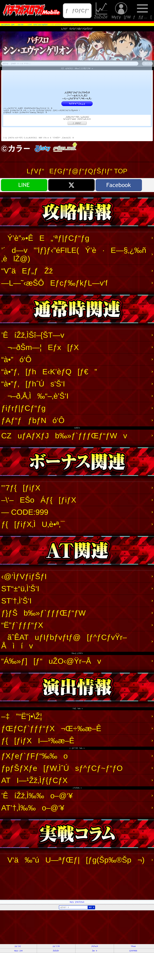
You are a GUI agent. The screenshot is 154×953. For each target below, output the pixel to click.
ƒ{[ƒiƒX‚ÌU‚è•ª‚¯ (33, 524)
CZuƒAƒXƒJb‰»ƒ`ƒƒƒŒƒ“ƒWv (64, 435)
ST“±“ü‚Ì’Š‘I (20, 588)
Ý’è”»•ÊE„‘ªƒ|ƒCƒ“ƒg (45, 238)
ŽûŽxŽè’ (101, 10)
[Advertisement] (72, 883)
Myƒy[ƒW (121, 10)
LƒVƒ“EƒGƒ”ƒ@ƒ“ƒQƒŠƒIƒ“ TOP (77, 171)
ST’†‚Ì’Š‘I (16, 600)
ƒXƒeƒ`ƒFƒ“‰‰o (34, 756)
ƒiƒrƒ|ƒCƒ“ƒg (23, 408)
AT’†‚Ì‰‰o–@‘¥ (32, 807)
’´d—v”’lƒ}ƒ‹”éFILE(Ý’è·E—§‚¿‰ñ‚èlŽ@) (73, 254)
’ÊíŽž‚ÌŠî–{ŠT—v (32, 335)
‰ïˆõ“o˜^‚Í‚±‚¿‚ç (77, 103)
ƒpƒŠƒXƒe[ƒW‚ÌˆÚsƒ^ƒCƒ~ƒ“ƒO (62, 768)
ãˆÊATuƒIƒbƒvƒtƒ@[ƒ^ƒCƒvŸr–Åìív (64, 641)
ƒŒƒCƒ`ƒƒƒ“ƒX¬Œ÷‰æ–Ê (51, 728)
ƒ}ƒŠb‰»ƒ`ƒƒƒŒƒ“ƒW (43, 613)
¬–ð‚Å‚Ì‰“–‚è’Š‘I (35, 396)
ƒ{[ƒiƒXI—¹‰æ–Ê (37, 740)
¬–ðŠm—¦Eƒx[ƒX (40, 347)
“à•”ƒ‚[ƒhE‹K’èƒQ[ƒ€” (49, 371)
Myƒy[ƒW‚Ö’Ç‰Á (77, 902)
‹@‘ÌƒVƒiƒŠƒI (24, 576)
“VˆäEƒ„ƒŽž (27, 270)
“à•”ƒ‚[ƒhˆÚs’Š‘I (33, 383)
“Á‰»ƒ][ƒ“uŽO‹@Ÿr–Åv (51, 661)
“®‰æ (133, 946)
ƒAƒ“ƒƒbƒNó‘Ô (32, 420)
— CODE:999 (24, 512)
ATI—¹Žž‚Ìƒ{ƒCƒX (34, 780)
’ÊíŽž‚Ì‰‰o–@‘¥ (37, 795)
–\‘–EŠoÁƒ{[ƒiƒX (38, 500)
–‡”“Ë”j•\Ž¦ (21, 716)
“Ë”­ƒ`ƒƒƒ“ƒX (22, 625)
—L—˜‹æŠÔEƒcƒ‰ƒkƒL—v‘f (54, 283)
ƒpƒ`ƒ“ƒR (56, 946)
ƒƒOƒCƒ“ (77, 10)
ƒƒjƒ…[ (142, 10)
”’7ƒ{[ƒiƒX (20, 487)
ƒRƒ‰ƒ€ (94, 946)
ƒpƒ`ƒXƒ (18, 946)
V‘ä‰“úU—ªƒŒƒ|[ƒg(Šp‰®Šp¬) (73, 860)
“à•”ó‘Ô (16, 359)
